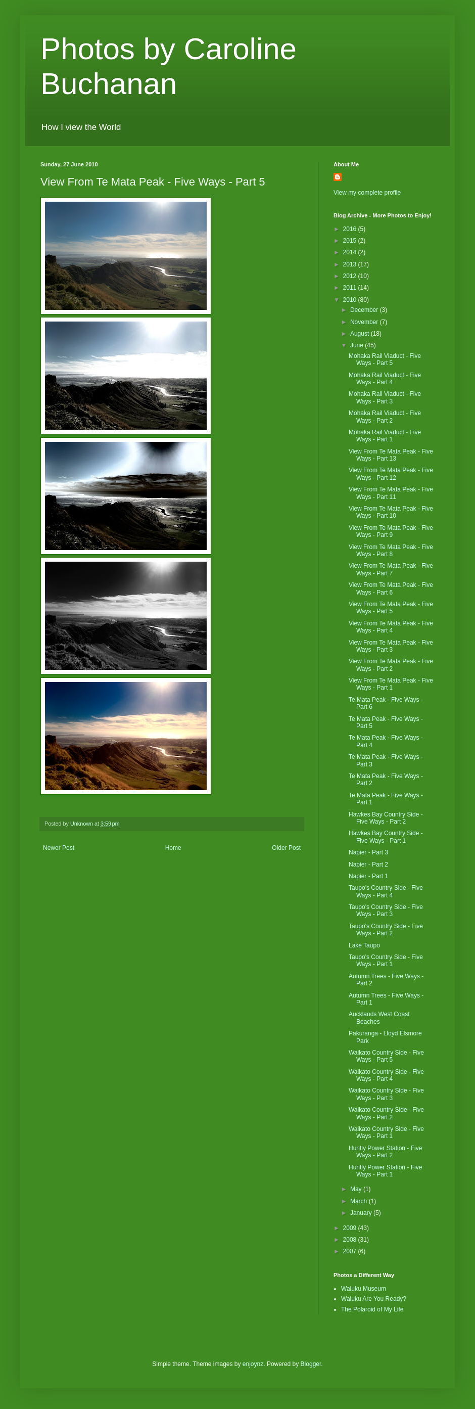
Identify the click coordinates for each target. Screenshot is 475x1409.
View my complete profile (367, 192)
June (357, 345)
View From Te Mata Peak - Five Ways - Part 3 (391, 646)
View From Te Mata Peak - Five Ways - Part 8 (391, 550)
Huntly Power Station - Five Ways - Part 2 (385, 1152)
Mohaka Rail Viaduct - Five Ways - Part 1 (385, 436)
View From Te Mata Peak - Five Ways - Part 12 (391, 474)
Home (173, 847)
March (359, 1201)
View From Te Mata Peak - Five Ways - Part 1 (391, 684)
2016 (350, 229)
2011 (350, 287)
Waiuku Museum (363, 1288)
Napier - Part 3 (368, 852)
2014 (350, 252)
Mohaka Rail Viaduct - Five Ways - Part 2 (385, 417)
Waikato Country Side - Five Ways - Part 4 (386, 1075)
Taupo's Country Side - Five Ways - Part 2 (386, 930)
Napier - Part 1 (368, 876)
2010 (350, 299)
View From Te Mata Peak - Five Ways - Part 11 (391, 493)
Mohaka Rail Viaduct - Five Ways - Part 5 (385, 359)
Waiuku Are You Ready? (373, 1298)
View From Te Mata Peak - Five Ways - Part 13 (391, 455)
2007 (350, 1251)
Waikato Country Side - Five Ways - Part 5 (386, 1056)
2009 (350, 1228)
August (360, 333)
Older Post (286, 847)
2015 (350, 240)
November (365, 322)
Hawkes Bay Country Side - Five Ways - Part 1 (386, 837)
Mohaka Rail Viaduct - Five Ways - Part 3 (385, 397)
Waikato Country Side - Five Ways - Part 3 (386, 1094)
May (356, 1189)
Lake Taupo (364, 945)
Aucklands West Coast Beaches (379, 1018)
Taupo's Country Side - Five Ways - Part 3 (386, 910)
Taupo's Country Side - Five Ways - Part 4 (386, 891)
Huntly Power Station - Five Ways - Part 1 (385, 1171)
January (361, 1212)
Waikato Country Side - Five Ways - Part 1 (386, 1132)
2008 (350, 1239)
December (365, 309)
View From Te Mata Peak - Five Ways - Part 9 (391, 531)
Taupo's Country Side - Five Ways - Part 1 (386, 960)
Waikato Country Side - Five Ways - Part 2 (386, 1113)
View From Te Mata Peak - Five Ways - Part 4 (391, 627)
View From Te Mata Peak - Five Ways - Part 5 (391, 608)
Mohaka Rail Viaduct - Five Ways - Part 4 (385, 379)
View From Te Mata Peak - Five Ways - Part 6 (391, 588)
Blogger (311, 1364)
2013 (350, 264)
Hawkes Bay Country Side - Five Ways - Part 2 (386, 818)
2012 (350, 276)
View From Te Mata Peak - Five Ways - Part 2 (391, 665)
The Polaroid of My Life (372, 1309)
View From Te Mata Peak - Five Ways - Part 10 (391, 512)
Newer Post (58, 847)
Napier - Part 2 (368, 864)
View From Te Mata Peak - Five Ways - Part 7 (391, 569)
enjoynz (253, 1364)
